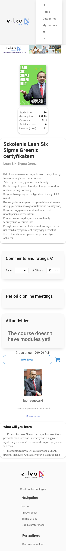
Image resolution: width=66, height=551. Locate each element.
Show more (33, 416)
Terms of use (29, 518)
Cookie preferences (33, 525)
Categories (49, 18)
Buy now (27, 359)
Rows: (39, 270)
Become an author (33, 544)
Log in (46, 38)
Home (46, 11)
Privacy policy (29, 512)
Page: (9, 270)
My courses (50, 25)
